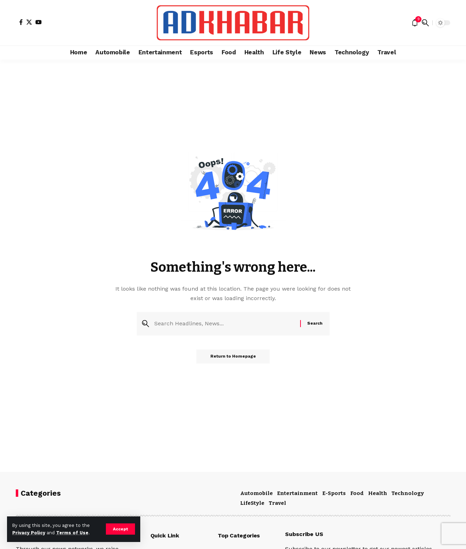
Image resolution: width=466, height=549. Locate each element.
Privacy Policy (28, 532)
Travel (277, 503)
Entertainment (297, 493)
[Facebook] (21, 22)
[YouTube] (38, 22)
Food (357, 493)
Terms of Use (72, 532)
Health (377, 493)
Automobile (256, 493)
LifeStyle (252, 503)
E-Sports (334, 493)
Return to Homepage (233, 356)
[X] (29, 22)
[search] (425, 22)
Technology (407, 493)
